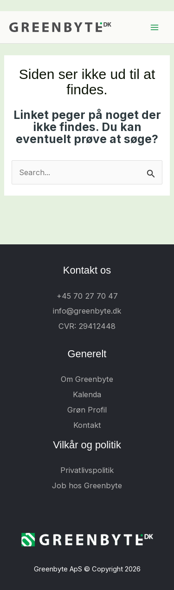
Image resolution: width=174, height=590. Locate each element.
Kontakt (87, 425)
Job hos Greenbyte (87, 485)
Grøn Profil (87, 409)
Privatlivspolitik (87, 470)
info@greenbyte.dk (87, 310)
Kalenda (87, 394)
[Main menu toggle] (154, 27)
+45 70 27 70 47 (87, 296)
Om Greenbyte (87, 379)
